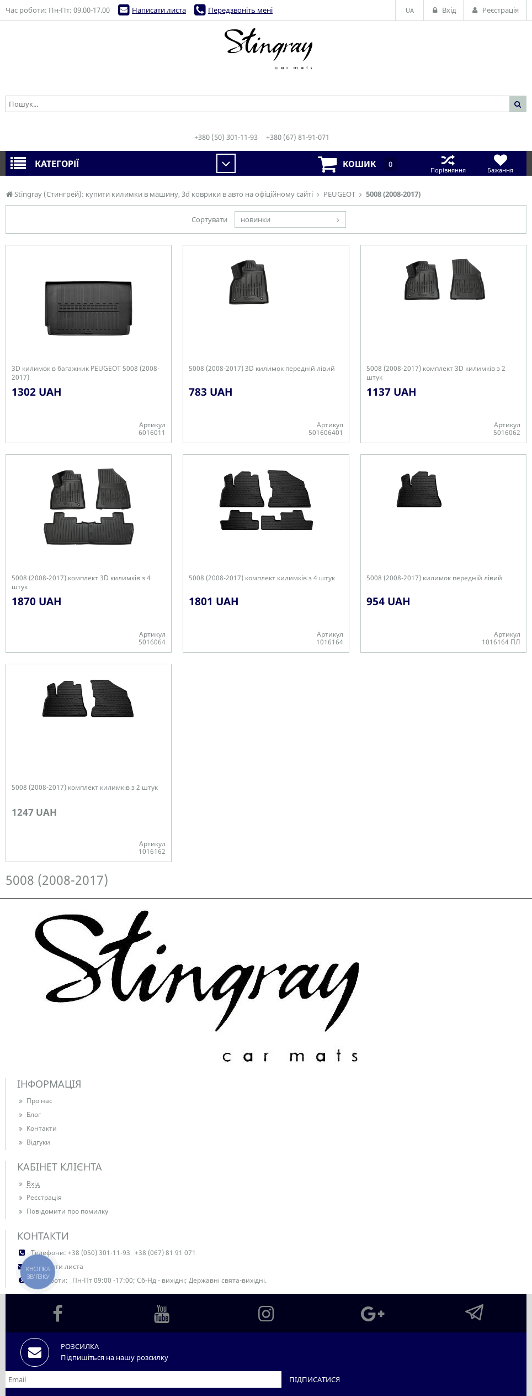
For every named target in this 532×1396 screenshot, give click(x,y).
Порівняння (448, 163)
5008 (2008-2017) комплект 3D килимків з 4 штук (81, 582)
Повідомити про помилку (62, 1211)
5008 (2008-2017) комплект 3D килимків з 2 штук (436, 373)
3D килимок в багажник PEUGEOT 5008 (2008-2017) (85, 373)
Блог (29, 1114)
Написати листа (159, 10)
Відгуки (33, 1142)
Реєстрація (39, 1197)
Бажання (500, 163)
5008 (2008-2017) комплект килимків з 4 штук (262, 578)
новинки (255, 219)
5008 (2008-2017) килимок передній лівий (434, 578)
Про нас (34, 1100)
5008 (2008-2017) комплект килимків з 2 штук (85, 787)
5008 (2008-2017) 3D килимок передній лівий (262, 368)
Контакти (37, 1128)
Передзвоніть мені (240, 10)
